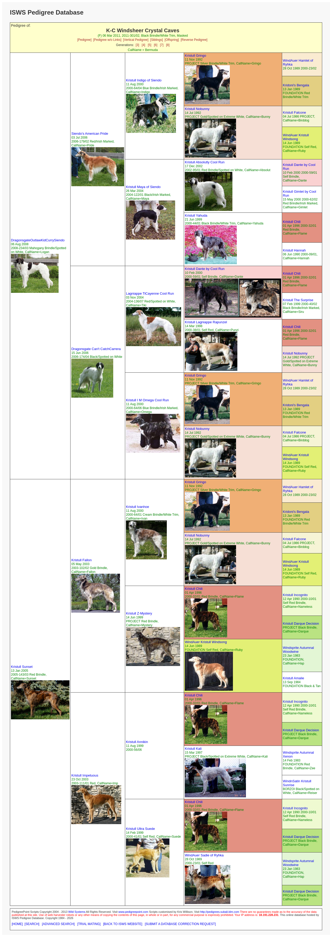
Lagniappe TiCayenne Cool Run (150, 293)
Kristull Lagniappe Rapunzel (206, 322)
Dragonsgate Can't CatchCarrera (96, 349)
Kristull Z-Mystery (139, 613)
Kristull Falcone (294, 112)
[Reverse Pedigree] (194, 40)
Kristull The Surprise (298, 300)
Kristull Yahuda (196, 215)
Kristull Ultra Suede (140, 829)
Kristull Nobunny (197, 109)
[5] (149, 45)
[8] (167, 45)
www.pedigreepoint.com (133, 911)
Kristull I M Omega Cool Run (147, 400)
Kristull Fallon (81, 560)
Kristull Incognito (295, 595)
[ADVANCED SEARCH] (58, 924)
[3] (137, 45)
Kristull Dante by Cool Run (204, 269)
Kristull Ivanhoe (137, 507)
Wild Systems (76, 911)
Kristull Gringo (195, 55)
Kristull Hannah (294, 250)
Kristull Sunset (22, 667)
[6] (155, 45)
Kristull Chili (292, 222)
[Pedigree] (84, 40)
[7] (161, 45)
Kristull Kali (193, 749)
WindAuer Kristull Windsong (296, 137)
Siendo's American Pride (89, 133)
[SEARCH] (31, 924)
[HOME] (17, 924)
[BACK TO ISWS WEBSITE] (122, 924)
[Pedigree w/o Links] (107, 40)
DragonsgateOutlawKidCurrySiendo (38, 240)
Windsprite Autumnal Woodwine (298, 650)
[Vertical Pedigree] (135, 40)
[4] (143, 45)
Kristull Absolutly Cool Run (204, 162)
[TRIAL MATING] (88, 924)
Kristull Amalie (293, 678)
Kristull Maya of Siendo (143, 187)
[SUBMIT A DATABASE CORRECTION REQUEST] (180, 924)
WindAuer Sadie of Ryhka (204, 855)
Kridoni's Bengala (296, 85)
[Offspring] (171, 40)
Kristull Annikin (137, 742)
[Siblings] (156, 40)
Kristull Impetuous (84, 775)
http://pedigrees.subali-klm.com (219, 911)
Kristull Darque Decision (301, 623)
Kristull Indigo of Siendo (144, 80)
